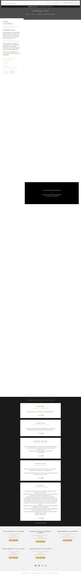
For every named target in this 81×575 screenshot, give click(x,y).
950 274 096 (40, 553)
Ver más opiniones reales (40, 522)
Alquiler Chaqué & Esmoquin (10, 67)
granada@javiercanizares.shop (13, 537)
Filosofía (33, 573)
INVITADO (66, 2)
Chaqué (5, 61)
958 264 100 (13, 535)
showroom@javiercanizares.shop (40, 538)
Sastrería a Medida (74, 2)
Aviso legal (47, 573)
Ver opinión (40, 415)
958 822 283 (40, 537)
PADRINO (61, 2)
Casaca (5, 64)
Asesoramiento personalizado (10, 58)
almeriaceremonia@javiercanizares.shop (67, 537)
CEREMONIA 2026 (50, 2)
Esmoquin (5, 66)
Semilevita (6, 63)
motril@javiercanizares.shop (13, 554)
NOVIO (56, 2)
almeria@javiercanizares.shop (40, 554)
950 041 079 (67, 535)
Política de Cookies (54, 573)
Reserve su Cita (13, 540)
